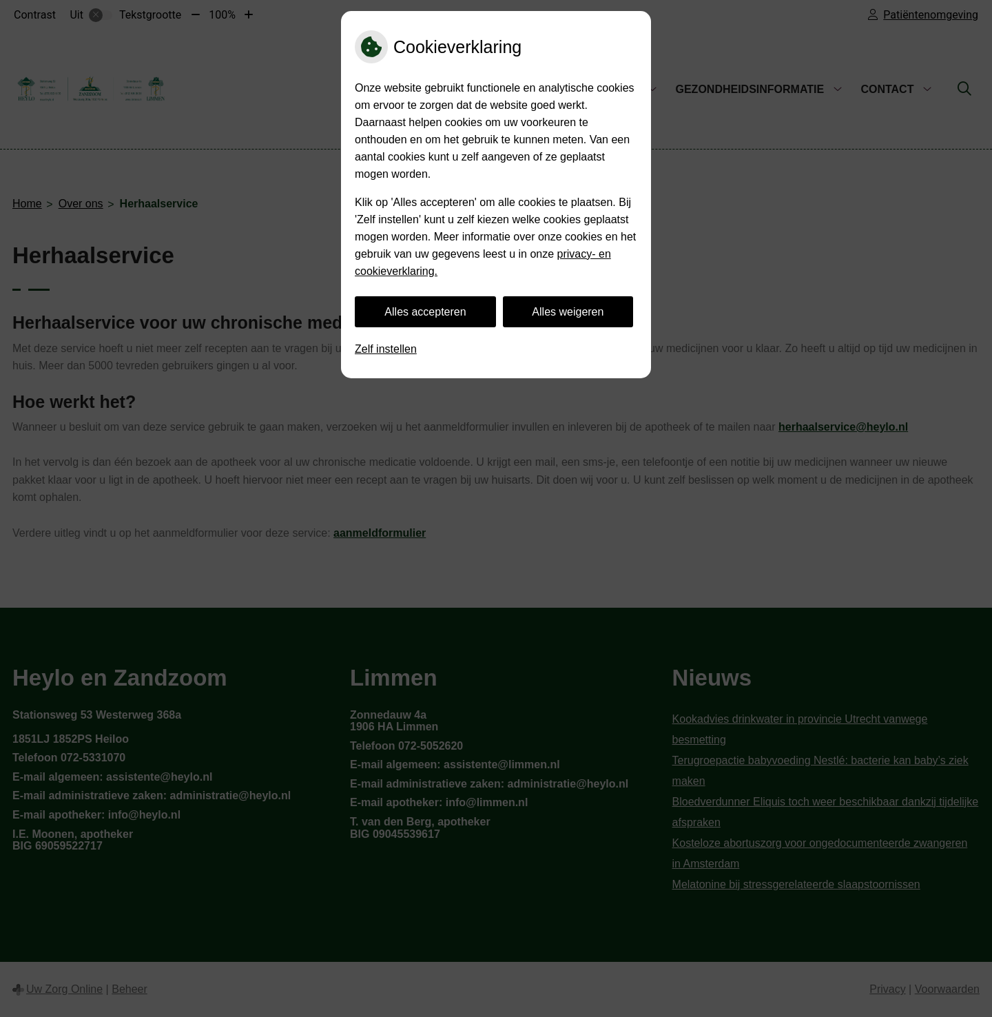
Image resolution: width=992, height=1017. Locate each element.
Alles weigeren (567, 312)
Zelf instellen (386, 349)
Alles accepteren (425, 312)
